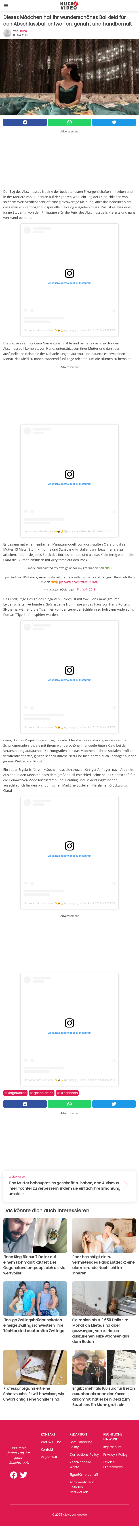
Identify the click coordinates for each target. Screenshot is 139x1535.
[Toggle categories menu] (6, 5)
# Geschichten (42, 1093)
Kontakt (47, 1449)
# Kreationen (67, 1093)
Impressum (112, 1447)
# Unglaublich (15, 1093)
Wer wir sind (51, 1442)
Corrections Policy (84, 1454)
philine (23, 31)
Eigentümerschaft (84, 1474)
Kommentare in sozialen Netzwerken (82, 1487)
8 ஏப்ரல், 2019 (86, 589)
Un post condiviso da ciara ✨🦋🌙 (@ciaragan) (51, 330)
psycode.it (49, 1457)
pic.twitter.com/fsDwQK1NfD (78, 582)
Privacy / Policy (115, 1454)
